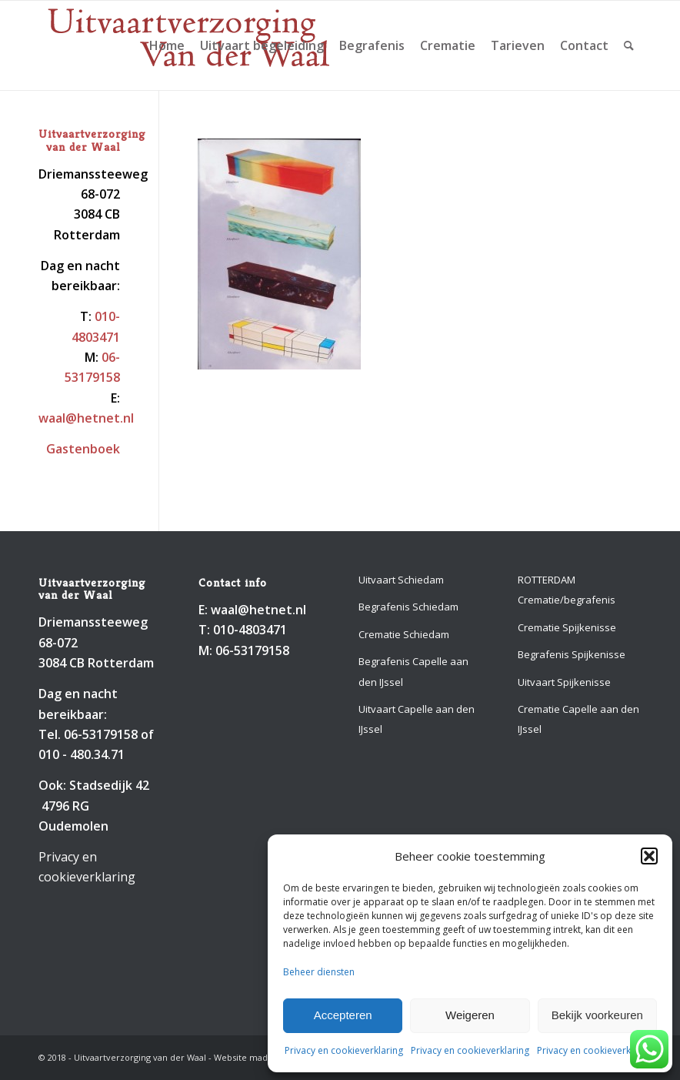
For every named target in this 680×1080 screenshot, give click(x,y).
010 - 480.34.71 (81, 754)
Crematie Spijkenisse (567, 627)
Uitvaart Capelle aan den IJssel (416, 719)
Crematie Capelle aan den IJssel (578, 719)
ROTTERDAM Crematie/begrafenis (566, 590)
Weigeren (470, 1014)
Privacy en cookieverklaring (344, 1050)
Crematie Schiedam (403, 634)
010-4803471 (250, 629)
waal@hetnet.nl (86, 418)
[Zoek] (629, 45)
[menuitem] (167, 45)
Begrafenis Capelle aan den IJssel (413, 671)
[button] (649, 856)
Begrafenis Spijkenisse (571, 654)
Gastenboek (83, 448)
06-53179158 (101, 734)
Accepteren (343, 1014)
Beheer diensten (319, 971)
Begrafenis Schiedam (408, 607)
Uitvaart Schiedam (401, 580)
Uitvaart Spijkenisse (564, 682)
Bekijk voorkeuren (597, 1014)
